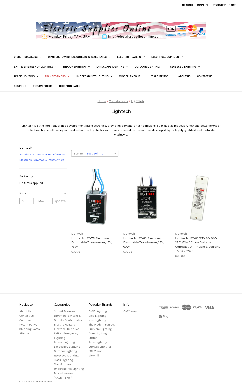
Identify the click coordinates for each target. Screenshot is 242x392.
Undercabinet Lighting (94, 76)
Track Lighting (26, 76)
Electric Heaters (131, 57)
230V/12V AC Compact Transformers (42, 154)
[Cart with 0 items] (232, 5)
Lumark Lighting (100, 346)
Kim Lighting (97, 320)
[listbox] (102, 153)
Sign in (202, 5)
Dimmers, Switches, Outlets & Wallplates (79, 57)
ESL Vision (95, 351)
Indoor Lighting (76, 66)
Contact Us (204, 76)
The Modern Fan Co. (102, 324)
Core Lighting (98, 333)
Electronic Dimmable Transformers (41, 159)
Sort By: (79, 153)
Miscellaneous (131, 76)
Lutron (93, 338)
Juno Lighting (98, 342)
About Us (184, 76)
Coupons (20, 86)
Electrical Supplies (167, 57)
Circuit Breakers (27, 57)
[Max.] (43, 201)
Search (187, 5)
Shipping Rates (69, 86)
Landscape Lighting (112, 66)
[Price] (43, 193)
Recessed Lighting (185, 66)
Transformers (57, 76)
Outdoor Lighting (149, 66)
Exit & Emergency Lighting (35, 66)
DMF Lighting (98, 311)
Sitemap (25, 333)
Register (219, 5)
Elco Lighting (97, 315)
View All (94, 355)
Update (60, 201)
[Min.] (26, 201)
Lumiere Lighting (100, 329)
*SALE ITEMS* (161, 76)
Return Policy (42, 86)
